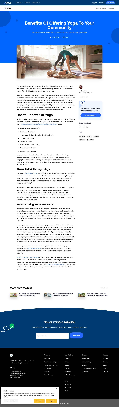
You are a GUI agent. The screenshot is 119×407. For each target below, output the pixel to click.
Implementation (86, 358)
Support (94, 2)
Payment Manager (49, 374)
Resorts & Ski (68, 378)
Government (68, 371)
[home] (7, 3)
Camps (66, 358)
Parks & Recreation (70, 374)
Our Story (105, 358)
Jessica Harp (83, 91)
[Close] (56, 388)
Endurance (67, 368)
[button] (19, 2)
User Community (86, 362)
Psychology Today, (31, 173)
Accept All (51, 401)
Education (67, 365)
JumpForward (47, 368)
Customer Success (101, 8)
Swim (66, 381)
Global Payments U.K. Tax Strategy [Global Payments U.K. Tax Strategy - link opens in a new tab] (61, 403)
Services (27, 2)
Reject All (39, 401)
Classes (67, 362)
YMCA (66, 391)
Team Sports (68, 384)
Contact (101, 2)
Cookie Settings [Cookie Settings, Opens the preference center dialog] (11, 401)
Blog (104, 368)
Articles (65, 37)
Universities (68, 387)
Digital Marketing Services (89, 368)
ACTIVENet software (34, 248)
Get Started (110, 2)
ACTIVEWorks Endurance (50, 365)
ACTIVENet (47, 358)
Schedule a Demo (90, 115)
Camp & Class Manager (50, 362)
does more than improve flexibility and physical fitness (39, 124)
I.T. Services (85, 371)
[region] (30, 395)
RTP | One (46, 371)
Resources (111, 8)
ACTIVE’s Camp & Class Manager (28, 257)
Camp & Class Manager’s (55, 264)
